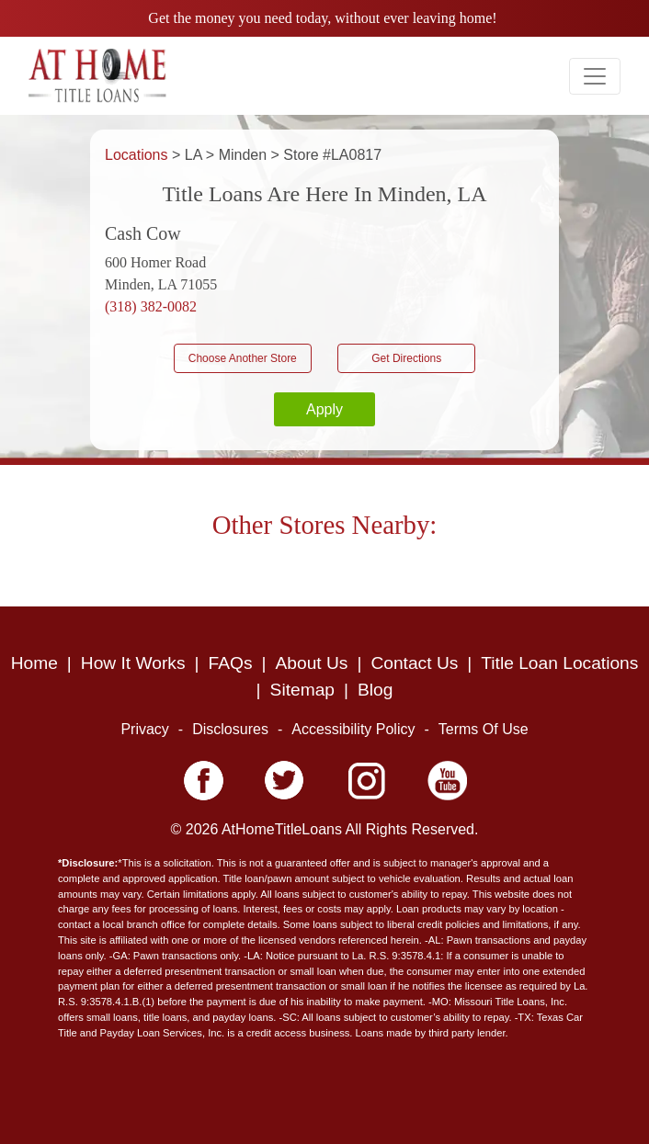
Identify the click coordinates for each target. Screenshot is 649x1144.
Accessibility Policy (353, 729)
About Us (312, 663)
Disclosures (230, 729)
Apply (324, 409)
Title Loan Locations (559, 663)
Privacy (144, 729)
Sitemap (302, 689)
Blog (375, 689)
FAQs (231, 663)
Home (34, 663)
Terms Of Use (483, 729)
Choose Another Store (242, 358)
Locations (138, 155)
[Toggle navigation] (595, 76)
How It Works (133, 663)
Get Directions (406, 358)
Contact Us (414, 663)
